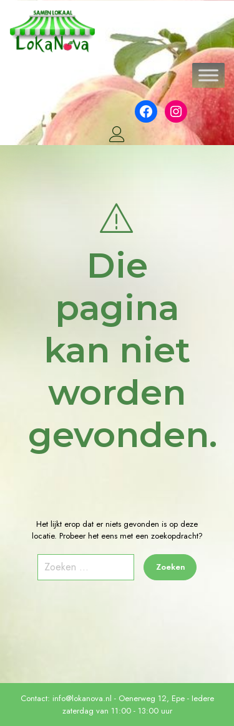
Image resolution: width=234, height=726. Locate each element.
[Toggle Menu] (208, 76)
